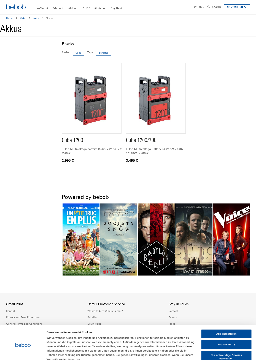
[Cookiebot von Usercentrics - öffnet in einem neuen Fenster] (23, 353)
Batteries (103, 52)
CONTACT (232, 7)
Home (9, 18)
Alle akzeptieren (226, 317)
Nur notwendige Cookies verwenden (226, 341)
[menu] (128, 7)
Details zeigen (55, 352)
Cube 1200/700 (141, 141)
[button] (199, 7)
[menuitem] (42, 8)
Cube (23, 18)
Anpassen (226, 328)
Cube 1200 (72, 141)
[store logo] (16, 7)
